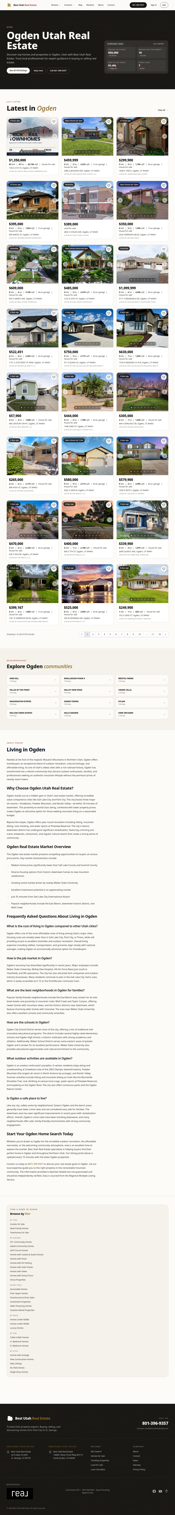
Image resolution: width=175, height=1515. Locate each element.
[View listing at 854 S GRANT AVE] (32, 264)
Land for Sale (97, 1465)
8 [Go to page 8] (127, 634)
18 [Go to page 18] (159, 634)
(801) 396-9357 (35, 1163)
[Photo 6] (38, 152)
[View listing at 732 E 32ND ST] (142, 583)
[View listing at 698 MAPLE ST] (32, 200)
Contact (111, 5)
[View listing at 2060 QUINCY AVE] (142, 520)
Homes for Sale (98, 1456)
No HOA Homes (17, 1367)
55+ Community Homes (21, 1242)
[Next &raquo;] (165, 634)
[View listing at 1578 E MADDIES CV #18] (142, 328)
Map (80, 5)
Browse (55, 5)
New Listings (16, 1363)
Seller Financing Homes (21, 1306)
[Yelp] (166, 1491)
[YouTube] (160, 1491)
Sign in (154, 5)
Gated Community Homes (22, 1246)
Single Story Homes (19, 1372)
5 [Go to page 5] (110, 634)
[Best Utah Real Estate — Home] (21, 5)
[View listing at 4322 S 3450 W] (87, 456)
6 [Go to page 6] (115, 634)
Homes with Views (18, 1271)
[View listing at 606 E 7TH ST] (87, 520)
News (135, 1460)
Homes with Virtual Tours (21, 1275)
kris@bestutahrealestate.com (156, 1428)
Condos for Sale (17, 1224)
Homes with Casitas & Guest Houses (26, 1254)
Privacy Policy (139, 1469)
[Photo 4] (31, 152)
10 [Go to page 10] (139, 634)
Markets (90, 5)
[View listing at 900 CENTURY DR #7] (32, 392)
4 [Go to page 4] (104, 634)
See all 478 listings (18, 70)
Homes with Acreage (19, 1355)
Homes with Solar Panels (21, 1267)
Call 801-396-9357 (58, 70)
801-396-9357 (138, 5)
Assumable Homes (18, 1289)
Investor (69, 5)
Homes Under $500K (19, 1323)
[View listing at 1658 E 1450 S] (142, 136)
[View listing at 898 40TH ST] (32, 456)
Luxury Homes (16, 1328)
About (101, 5)
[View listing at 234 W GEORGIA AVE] (87, 583)
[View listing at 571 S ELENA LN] (87, 328)
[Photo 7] (42, 152)
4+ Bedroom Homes (19, 1341)
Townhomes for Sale (19, 1232)
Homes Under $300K (19, 1319)
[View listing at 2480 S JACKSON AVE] (87, 136)
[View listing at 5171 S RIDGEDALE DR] (142, 264)
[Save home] (54, 121)
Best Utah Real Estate (21, 1508)
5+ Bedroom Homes (19, 1345)
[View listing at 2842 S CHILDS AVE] (87, 200)
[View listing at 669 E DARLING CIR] (142, 392)
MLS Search (96, 1451)
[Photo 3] (28, 152)
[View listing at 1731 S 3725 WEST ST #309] (32, 328)
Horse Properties (18, 1279)
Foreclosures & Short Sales (22, 1297)
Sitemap (136, 1465)
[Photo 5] (35, 152)
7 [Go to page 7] (121, 634)
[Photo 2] (25, 152)
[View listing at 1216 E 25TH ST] (87, 264)
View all (163, 110)
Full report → (159, 44)
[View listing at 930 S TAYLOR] (32, 520)
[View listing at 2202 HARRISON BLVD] (142, 200)
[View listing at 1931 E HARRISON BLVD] (32, 583)
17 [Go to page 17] (153, 634)
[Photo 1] (21, 152)
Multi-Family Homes (19, 1228)
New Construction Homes (22, 1359)
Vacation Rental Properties (22, 1310)
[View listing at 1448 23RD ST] (87, 392)
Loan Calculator (98, 1469)
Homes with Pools (18, 1258)
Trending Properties (100, 1460)
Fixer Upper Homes (19, 1293)
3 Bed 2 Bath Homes (19, 1337)
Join (164, 5)
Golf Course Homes (19, 1250)
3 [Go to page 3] (98, 634)
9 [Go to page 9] (133, 634)
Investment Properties (20, 1301)
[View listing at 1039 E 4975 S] (142, 456)
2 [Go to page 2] (92, 634)
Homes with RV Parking (21, 1263)
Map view (38, 70)
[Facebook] (154, 1491)
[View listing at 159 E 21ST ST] (32, 136)
